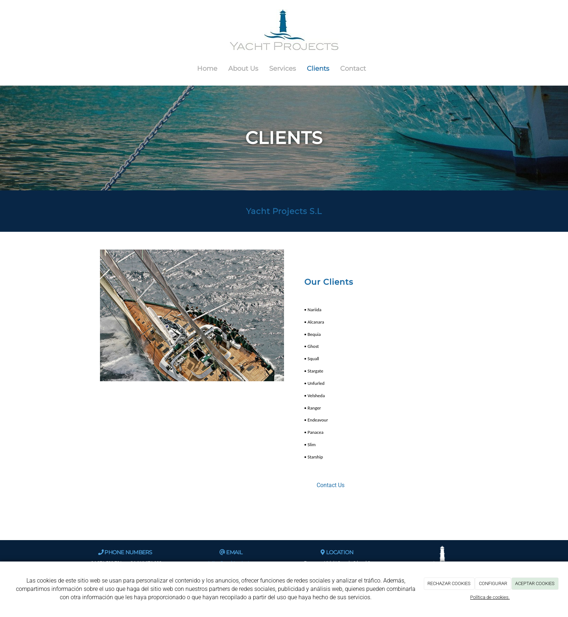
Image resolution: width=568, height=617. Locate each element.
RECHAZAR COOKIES (449, 583)
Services (282, 68)
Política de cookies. (490, 597)
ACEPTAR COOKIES (535, 583)
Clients (318, 68)
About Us (243, 68)
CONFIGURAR (493, 583)
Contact (353, 68)
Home (207, 68)
